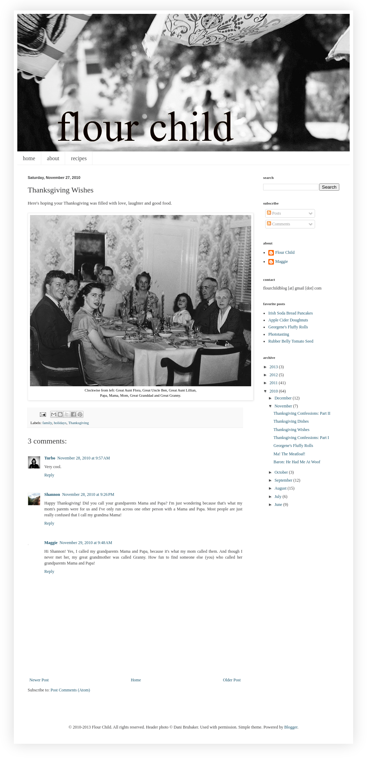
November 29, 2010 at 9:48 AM (86, 542)
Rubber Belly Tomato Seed (290, 341)
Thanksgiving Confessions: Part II (302, 413)
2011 (274, 382)
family (47, 423)
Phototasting (278, 334)
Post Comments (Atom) (70, 690)
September (284, 480)
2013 (274, 366)
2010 (274, 391)
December (284, 398)
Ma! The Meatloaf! (289, 453)
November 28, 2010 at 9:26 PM (88, 494)
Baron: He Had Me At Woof (297, 461)
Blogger (290, 727)
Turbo (49, 458)
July (279, 496)
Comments (278, 224)
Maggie (50, 542)
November (284, 406)
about (53, 158)
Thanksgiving (78, 423)
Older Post (232, 680)
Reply (49, 475)
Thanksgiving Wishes (292, 429)
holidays (60, 423)
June (279, 504)
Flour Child (285, 252)
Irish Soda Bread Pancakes (290, 313)
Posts (274, 213)
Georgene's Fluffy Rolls (288, 327)
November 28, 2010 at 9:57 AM (83, 458)
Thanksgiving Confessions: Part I (301, 437)
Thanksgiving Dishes (291, 421)
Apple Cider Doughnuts (288, 320)
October (282, 472)
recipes (79, 158)
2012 (274, 374)
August (281, 488)
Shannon (52, 494)
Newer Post (39, 680)
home (29, 158)
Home (136, 680)
